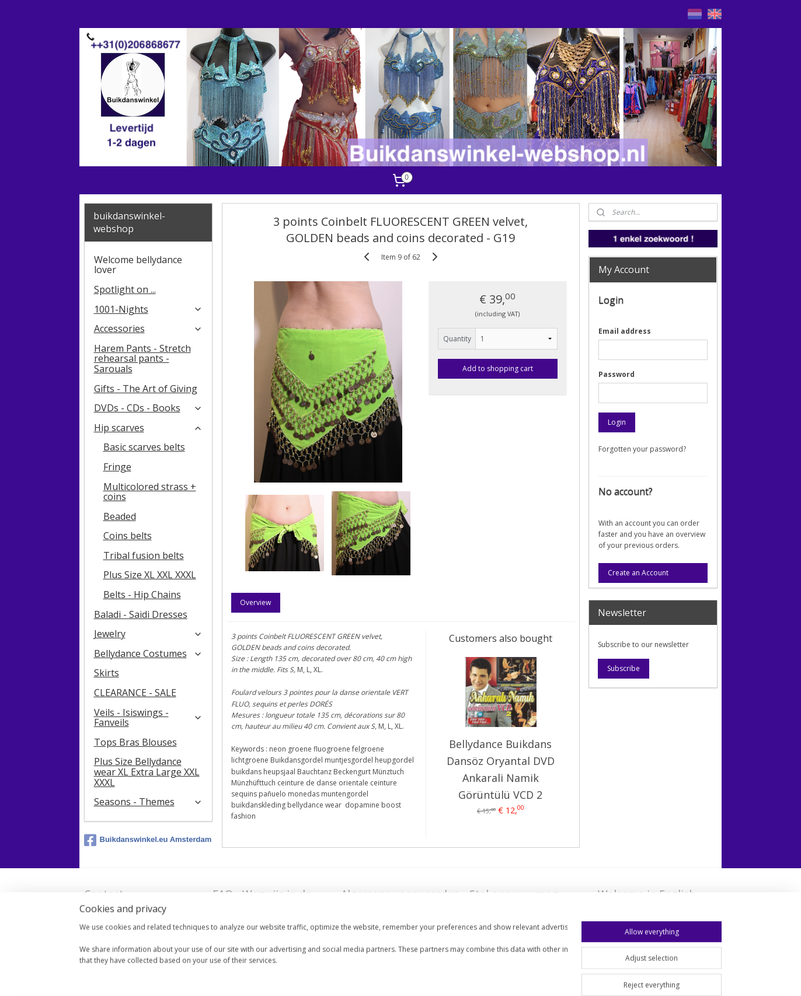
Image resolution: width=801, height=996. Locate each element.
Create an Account (638, 573)
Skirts (106, 672)
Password (616, 374)
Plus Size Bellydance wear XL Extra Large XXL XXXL (147, 771)
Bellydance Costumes (148, 653)
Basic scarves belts (144, 447)
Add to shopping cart (497, 368)
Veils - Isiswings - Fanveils (148, 717)
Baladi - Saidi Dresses (140, 614)
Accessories (148, 328)
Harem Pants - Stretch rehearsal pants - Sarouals (142, 358)
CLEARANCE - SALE (135, 692)
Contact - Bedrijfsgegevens (127, 901)
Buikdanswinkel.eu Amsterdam (148, 840)
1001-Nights (148, 309)
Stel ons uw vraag (513, 894)
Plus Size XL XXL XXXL (149, 574)
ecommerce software (477, 974)
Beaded (119, 516)
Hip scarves (148, 427)
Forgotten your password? (642, 449)
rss (430, 974)
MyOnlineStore (580, 974)
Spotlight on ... (125, 289)
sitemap (406, 974)
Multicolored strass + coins (149, 492)
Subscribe (623, 668)
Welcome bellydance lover (138, 265)
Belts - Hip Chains (142, 594)
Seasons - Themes (148, 801)
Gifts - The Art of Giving (145, 388)
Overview (255, 602)
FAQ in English (634, 912)
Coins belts (127, 535)
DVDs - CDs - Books (148, 407)
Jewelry (148, 633)
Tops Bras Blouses (135, 742)
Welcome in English (646, 894)
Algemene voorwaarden (400, 894)
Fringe (117, 466)
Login (617, 422)
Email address (624, 331)
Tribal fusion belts (143, 555)
